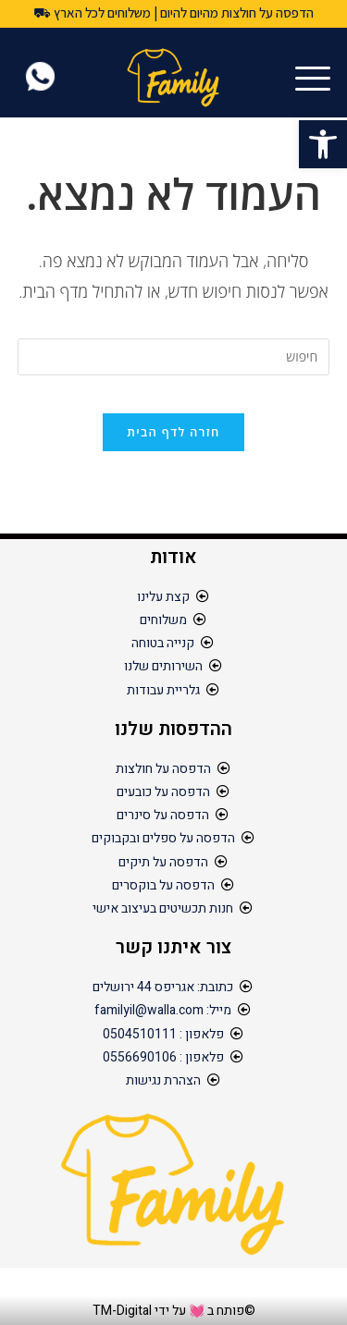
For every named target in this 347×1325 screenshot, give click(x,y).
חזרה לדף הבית (173, 431)
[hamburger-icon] (317, 80)
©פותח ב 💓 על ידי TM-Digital (174, 1310)
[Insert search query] (174, 356)
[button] (323, 144)
